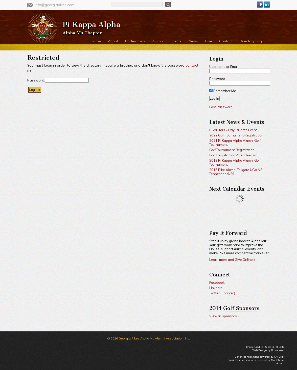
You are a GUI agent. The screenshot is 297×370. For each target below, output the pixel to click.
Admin (280, 363)
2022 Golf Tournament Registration (236, 135)
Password (217, 79)
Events (176, 41)
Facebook (217, 282)
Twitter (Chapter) (222, 293)
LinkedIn (215, 288)
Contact (226, 41)
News (193, 41)
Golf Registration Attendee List (233, 155)
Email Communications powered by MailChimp (256, 360)
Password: (36, 80)
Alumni (158, 41)
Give (208, 41)
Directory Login (252, 41)
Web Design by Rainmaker (268, 350)
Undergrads (135, 41)
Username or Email (223, 67)
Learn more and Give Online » (232, 260)
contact (192, 65)
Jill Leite (279, 347)
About (113, 41)
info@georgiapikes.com (55, 5)
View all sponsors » (224, 316)
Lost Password (221, 107)
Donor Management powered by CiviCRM (259, 356)
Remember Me (222, 91)
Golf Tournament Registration (232, 150)
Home (96, 41)
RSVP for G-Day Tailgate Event (233, 130)
